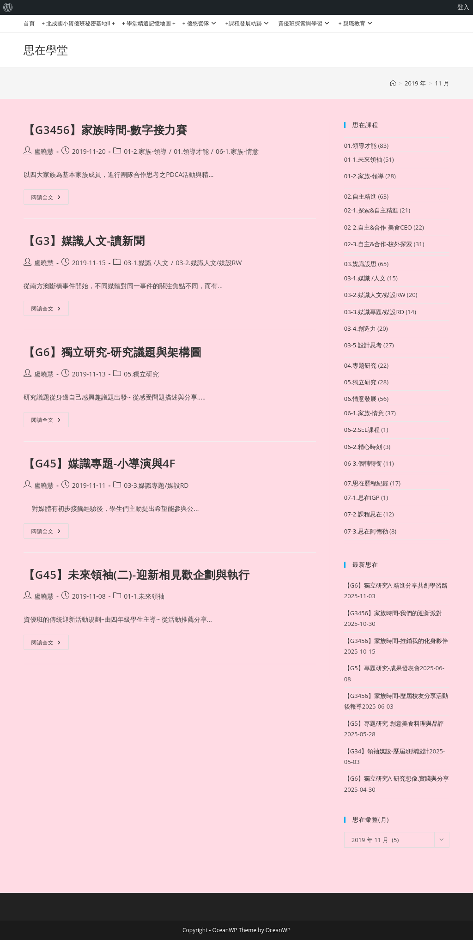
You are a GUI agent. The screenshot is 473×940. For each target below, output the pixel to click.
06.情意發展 (360, 398)
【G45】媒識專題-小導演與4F (100, 463)
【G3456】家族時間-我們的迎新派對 (393, 613)
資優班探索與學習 (305, 23)
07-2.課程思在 (363, 514)
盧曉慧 (44, 151)
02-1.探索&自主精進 (371, 210)
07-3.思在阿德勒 (366, 531)
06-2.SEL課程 (362, 429)
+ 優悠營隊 (200, 23)
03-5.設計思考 (363, 345)
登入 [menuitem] (463, 7)
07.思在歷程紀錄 (366, 483)
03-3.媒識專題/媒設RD (156, 485)
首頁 (29, 23)
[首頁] (393, 83)
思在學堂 (46, 49)
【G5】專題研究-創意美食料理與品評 (394, 723)
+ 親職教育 (357, 23)
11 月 (442, 83)
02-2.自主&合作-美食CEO (378, 227)
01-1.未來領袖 (144, 596)
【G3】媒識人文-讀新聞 (84, 240)
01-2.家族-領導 (145, 151)
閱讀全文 (50, 199)
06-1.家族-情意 (237, 151)
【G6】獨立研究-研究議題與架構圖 (112, 351)
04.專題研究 (360, 365)
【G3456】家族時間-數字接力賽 (105, 129)
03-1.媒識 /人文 (146, 262)
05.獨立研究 (141, 374)
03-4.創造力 (360, 328)
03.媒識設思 (360, 264)
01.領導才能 (191, 151)
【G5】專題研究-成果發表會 (382, 668)
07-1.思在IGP (362, 497)
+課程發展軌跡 (248, 23)
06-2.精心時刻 (363, 447)
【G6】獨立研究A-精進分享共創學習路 (396, 585)
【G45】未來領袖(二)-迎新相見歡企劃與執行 (137, 574)
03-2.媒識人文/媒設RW (209, 262)
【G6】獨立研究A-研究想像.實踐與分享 (396, 778)
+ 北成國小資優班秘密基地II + (78, 23)
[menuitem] (8, 7)
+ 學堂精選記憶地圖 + (149, 23)
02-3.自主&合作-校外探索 (378, 244)
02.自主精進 (360, 196)
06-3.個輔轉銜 (363, 463)
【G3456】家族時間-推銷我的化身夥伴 (396, 641)
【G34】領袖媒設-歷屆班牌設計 (387, 751)
